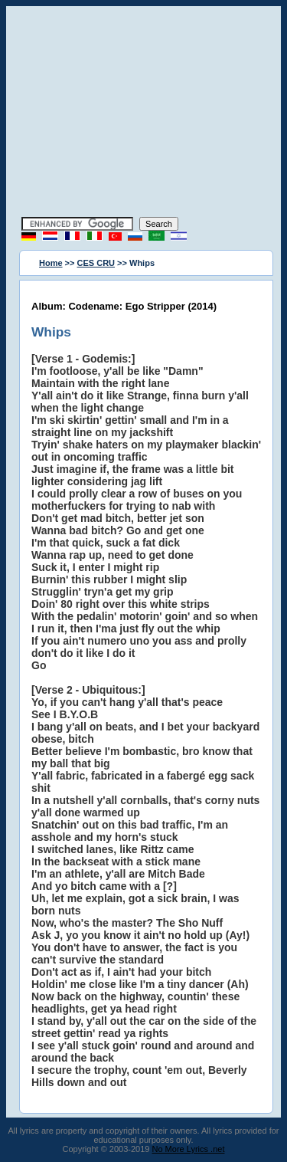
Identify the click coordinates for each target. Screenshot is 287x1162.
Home (51, 263)
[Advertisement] (144, 113)
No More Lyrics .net (188, 1149)
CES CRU (96, 263)
